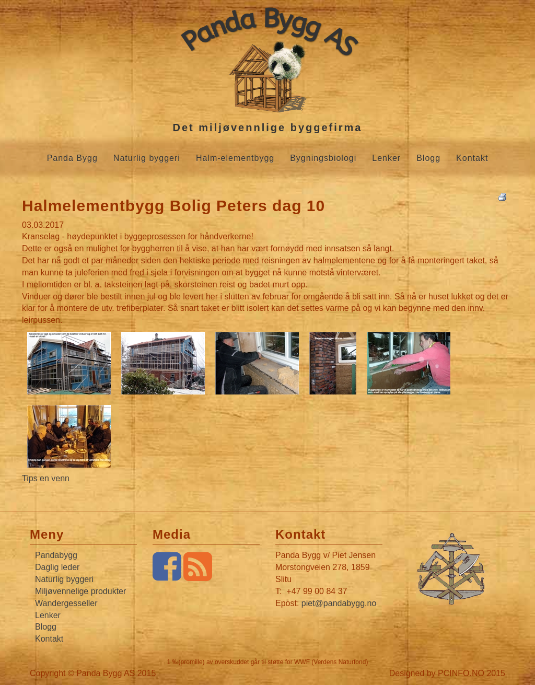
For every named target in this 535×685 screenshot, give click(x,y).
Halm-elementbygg (235, 158)
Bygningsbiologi (323, 158)
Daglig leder (57, 567)
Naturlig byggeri (146, 158)
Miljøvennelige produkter (80, 591)
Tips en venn (45, 478)
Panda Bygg (72, 158)
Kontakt (472, 158)
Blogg (428, 158)
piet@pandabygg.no (338, 603)
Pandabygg (56, 555)
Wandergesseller (66, 603)
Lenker (386, 158)
